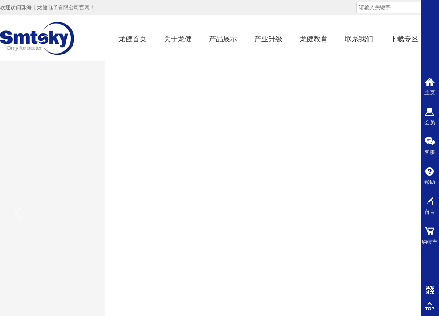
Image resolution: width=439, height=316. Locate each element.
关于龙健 (178, 39)
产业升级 (268, 39)
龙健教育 (314, 39)
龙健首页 (132, 39)
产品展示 (223, 39)
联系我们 (359, 39)
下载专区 (404, 39)
